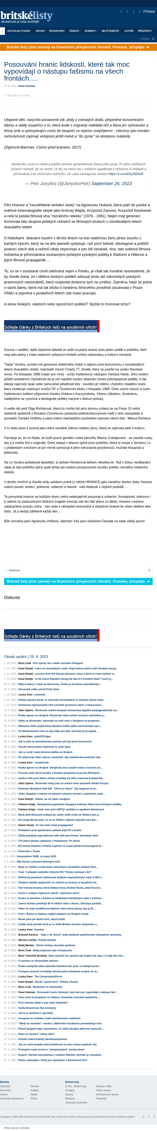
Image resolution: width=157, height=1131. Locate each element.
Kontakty (70, 1090)
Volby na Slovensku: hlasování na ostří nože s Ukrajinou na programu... (60, 720)
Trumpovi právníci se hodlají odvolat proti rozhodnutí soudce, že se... (58, 971)
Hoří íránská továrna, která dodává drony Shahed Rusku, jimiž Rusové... (60, 887)
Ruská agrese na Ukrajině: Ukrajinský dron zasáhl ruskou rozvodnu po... (60, 767)
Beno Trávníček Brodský (32, 955)
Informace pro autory (107, 1094)
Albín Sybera (25, 710)
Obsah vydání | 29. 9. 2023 (26, 657)
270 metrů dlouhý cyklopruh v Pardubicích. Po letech (49, 840)
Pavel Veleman (26, 86)
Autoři (129, 31)
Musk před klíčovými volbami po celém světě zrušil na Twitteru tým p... (59, 814)
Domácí (35, 1086)
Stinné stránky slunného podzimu (55, 945)
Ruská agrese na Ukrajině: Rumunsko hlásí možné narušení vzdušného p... (61, 715)
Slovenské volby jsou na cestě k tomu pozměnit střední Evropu (71, 783)
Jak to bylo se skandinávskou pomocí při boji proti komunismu (55, 741)
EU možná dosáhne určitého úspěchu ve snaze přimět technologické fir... (60, 846)
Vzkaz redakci (103, 1090)
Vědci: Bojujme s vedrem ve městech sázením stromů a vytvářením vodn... (61, 793)
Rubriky (91, 31)
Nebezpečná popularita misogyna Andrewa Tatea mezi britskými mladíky (79, 804)
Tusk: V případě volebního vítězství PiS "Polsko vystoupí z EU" (55, 872)
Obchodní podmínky (76, 1102)
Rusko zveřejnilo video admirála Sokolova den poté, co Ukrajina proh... (59, 966)
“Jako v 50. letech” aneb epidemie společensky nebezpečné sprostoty (80, 934)
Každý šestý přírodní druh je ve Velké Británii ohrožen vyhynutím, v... (58, 924)
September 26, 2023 (111, 183)
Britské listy (28, 17)
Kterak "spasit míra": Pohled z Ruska (56, 981)
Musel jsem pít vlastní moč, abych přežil (41, 919)
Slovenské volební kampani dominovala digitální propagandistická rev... (76, 710)
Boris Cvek (24, 663)
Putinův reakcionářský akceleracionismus (42, 1039)
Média (34, 1094)
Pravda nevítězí (47, 940)
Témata (75, 31)
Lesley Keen (25, 694)
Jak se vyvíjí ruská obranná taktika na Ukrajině (45, 752)
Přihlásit (147, 11)
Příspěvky (145, 31)
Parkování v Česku (29, 851)
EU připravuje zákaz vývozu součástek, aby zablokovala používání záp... (60, 757)
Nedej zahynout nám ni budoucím (52, 950)
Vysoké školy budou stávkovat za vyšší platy (44, 746)
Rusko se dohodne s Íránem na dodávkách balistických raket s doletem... (60, 898)
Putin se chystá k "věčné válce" (36, 1034)
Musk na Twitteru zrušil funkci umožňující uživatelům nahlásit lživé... (58, 867)
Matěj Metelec (26, 945)
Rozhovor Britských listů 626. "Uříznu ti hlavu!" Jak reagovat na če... (58, 788)
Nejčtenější (111, 31)
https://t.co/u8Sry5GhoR (125, 174)
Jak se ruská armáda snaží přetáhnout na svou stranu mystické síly (57, 1044)
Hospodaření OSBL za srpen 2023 (36, 856)
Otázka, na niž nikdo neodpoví (52, 799)
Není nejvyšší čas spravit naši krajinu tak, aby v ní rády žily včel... (87, 955)
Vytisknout (13, 570)
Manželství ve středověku (47, 987)
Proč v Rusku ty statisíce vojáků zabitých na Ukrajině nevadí (53, 914)
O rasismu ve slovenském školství (38, 960)
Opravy (69, 1094)
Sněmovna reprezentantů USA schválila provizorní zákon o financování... (60, 705)
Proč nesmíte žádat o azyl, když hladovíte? (43, 1002)
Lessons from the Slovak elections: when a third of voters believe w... (75, 673)
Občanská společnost (11, 1098)
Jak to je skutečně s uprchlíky (35, 1013)
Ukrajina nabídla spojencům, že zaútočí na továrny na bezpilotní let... (58, 882)
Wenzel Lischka (27, 940)
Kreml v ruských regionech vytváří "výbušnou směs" (49, 893)
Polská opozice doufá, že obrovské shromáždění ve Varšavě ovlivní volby (61, 700)
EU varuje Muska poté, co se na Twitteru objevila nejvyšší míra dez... (58, 819)
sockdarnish (41, 762)
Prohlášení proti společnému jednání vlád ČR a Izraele (49, 830)
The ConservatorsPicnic (48, 976)
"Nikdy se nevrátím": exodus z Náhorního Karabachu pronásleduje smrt (60, 1023)
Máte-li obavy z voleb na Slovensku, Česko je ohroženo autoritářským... (59, 684)
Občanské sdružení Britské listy (39, 1116)
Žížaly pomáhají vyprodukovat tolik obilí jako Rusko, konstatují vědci (58, 835)
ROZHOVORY (57, 31)
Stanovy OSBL (104, 1086)
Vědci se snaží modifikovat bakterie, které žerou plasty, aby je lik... (56, 908)
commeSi (39, 694)
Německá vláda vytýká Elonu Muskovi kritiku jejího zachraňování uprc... (60, 726)
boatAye (39, 929)
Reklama (70, 1098)
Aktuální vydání (19, 31)
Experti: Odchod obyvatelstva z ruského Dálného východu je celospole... (60, 1054)
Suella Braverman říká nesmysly (37, 1008)
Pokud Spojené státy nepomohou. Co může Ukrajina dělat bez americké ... (61, 1028)
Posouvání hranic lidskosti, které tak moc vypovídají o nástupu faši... (77, 992)
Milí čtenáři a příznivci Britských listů (38, 861)
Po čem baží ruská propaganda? (54, 825)
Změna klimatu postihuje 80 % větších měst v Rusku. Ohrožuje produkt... (60, 903)
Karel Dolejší (25, 668)
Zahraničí (5, 1086)
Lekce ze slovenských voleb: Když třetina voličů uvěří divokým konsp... (76, 668)
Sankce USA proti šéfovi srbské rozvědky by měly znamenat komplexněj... (61, 778)
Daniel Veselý (26, 825)
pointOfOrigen (42, 736)
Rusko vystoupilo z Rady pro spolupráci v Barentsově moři (52, 1060)
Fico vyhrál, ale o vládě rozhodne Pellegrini (58, 663)
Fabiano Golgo (26, 804)
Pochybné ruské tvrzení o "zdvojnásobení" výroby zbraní (51, 1049)
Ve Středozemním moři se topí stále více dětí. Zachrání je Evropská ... (58, 731)
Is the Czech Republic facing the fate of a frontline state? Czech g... (74, 678)
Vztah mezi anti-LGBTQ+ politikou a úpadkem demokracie (70, 809)
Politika (35, 1090)
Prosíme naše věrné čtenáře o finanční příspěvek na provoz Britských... (59, 773)
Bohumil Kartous (28, 934)
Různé (34, 1098)
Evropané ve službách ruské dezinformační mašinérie (49, 1018)
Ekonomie (5, 1090)
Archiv (40, 31)
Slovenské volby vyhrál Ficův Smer (38, 689)
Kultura (4, 1094)
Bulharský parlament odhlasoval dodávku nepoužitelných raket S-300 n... (60, 877)
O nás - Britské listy (75, 1086)
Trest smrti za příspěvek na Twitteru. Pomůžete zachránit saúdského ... (59, 997)
